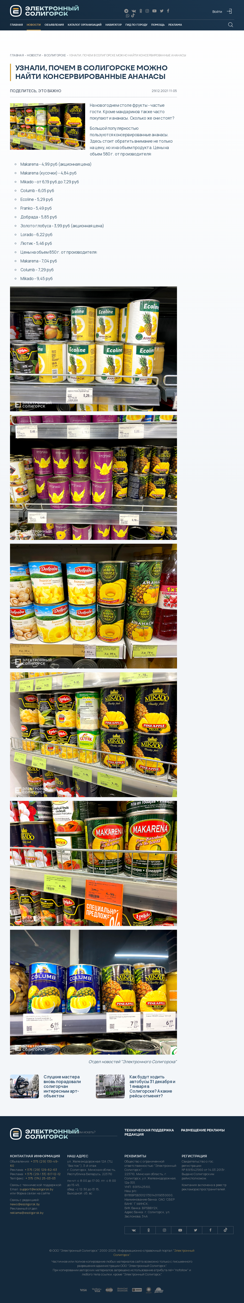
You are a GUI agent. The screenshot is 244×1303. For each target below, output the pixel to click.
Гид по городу (136, 24)
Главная (16, 24)
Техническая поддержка (149, 1130)
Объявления (54, 24)
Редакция (134, 1134)
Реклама (175, 24)
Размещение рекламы (203, 1130)
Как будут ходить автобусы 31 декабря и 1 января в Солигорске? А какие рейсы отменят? (135, 1086)
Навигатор (113, 24)
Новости (34, 24)
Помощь (158, 24)
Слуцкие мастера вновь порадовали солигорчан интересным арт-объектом (45, 1086)
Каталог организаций (85, 24)
